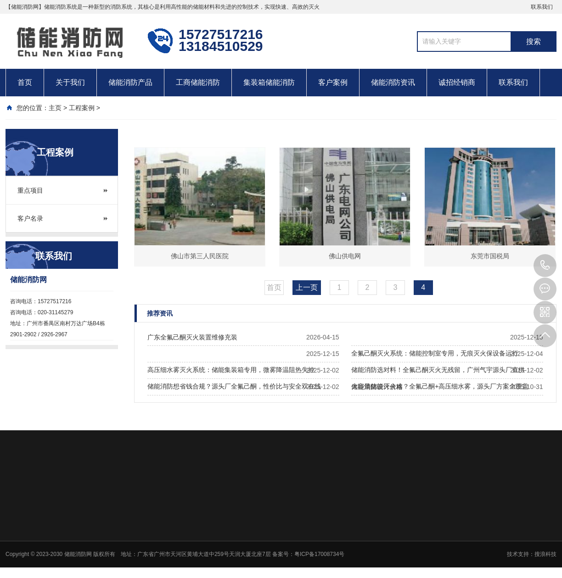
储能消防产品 (130, 82)
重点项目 (30, 190)
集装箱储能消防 (269, 82)
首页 (24, 82)
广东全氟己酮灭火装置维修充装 (192, 337)
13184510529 (545, 265)
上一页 (307, 287)
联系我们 (542, 7)
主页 (55, 107)
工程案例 (82, 107)
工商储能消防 (198, 82)
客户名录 (30, 218)
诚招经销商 (456, 82)
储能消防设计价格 (377, 386)
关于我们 (70, 82)
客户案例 (333, 82)
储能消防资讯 (393, 82)
